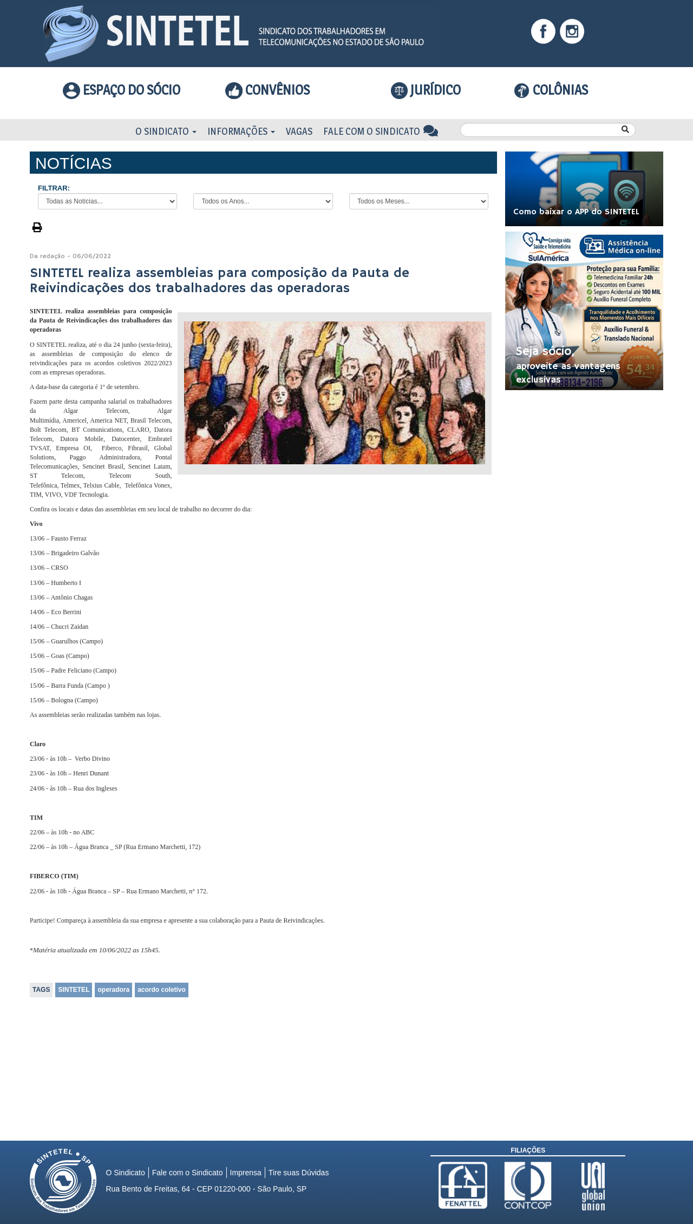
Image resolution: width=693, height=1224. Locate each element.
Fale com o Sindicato (381, 131)
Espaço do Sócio (121, 90)
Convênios (267, 90)
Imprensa (245, 1172)
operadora (113, 989)
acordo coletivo (162, 989)
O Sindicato (166, 131)
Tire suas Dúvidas (299, 1172)
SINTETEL (73, 989)
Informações (241, 131)
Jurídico (426, 90)
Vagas (299, 131)
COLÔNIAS (551, 90)
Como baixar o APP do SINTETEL (576, 212)
